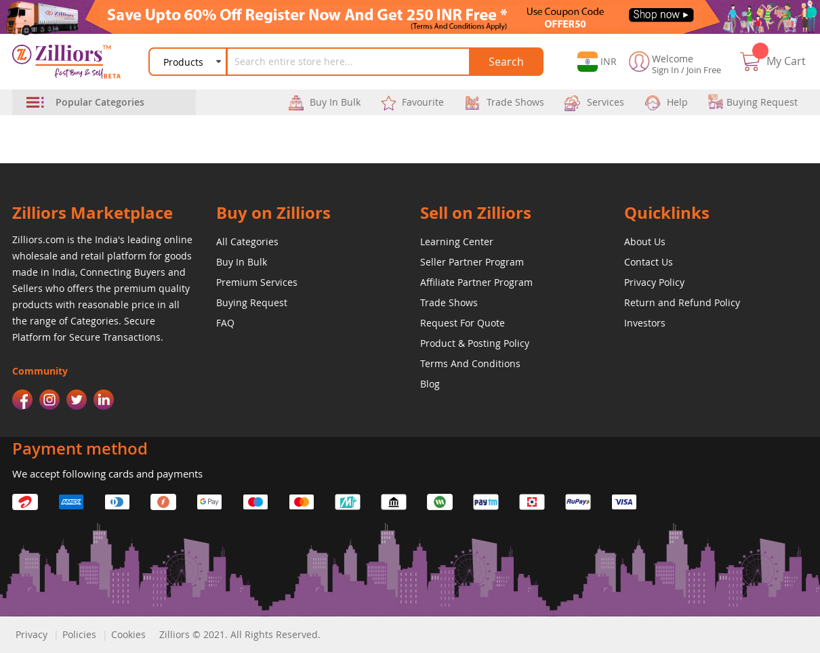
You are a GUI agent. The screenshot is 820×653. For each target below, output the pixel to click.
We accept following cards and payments (107, 473)
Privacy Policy (654, 282)
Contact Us (648, 261)
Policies (79, 634)
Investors (644, 322)
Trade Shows (449, 302)
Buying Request (251, 302)
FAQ (225, 322)
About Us (644, 241)
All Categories (247, 241)
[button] (592, 61)
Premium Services (257, 282)
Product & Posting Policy (474, 343)
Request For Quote (462, 322)
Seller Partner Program (472, 261)
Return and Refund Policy (682, 302)
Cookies (128, 634)
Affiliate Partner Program (476, 282)
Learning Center (456, 241)
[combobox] (351, 61)
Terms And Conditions (470, 363)
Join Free (703, 70)
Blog (430, 383)
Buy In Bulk (241, 261)
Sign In (665, 70)
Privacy (31, 634)
